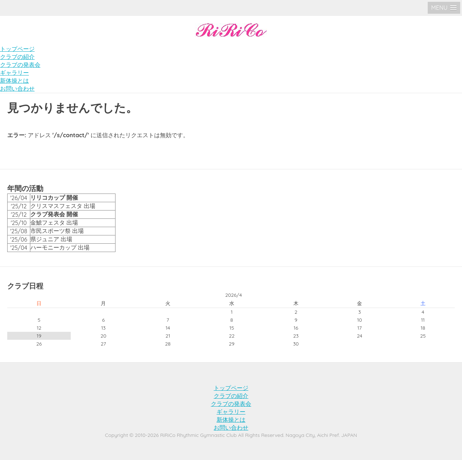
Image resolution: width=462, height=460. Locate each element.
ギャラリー (14, 72)
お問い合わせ (17, 88)
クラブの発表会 (20, 64)
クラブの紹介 (17, 56)
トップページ (17, 48)
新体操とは (14, 80)
